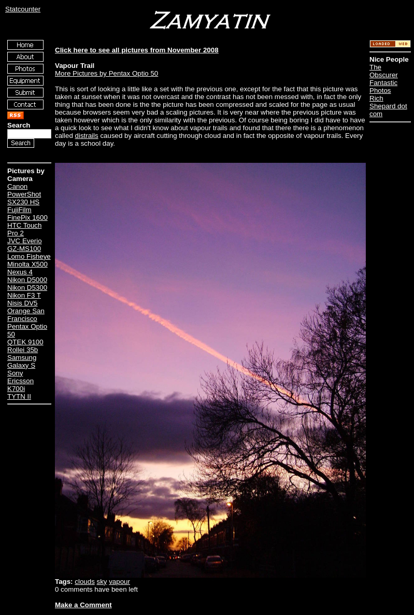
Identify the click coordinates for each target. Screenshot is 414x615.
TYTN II (19, 396)
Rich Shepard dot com (388, 106)
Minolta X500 (27, 264)
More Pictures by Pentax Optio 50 (106, 73)
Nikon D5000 (27, 280)
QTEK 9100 (25, 342)
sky (102, 581)
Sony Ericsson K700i (20, 381)
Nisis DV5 (22, 303)
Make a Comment (83, 605)
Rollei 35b (22, 350)
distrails (86, 135)
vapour (119, 581)
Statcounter (22, 9)
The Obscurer (383, 71)
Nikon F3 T (24, 295)
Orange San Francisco (26, 315)
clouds (85, 581)
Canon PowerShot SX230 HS (24, 194)
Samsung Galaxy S (21, 361)
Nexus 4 (20, 272)
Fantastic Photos (383, 86)
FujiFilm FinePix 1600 (27, 213)
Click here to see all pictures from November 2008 (137, 50)
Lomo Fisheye (29, 256)
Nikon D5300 (27, 287)
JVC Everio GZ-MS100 (24, 245)
